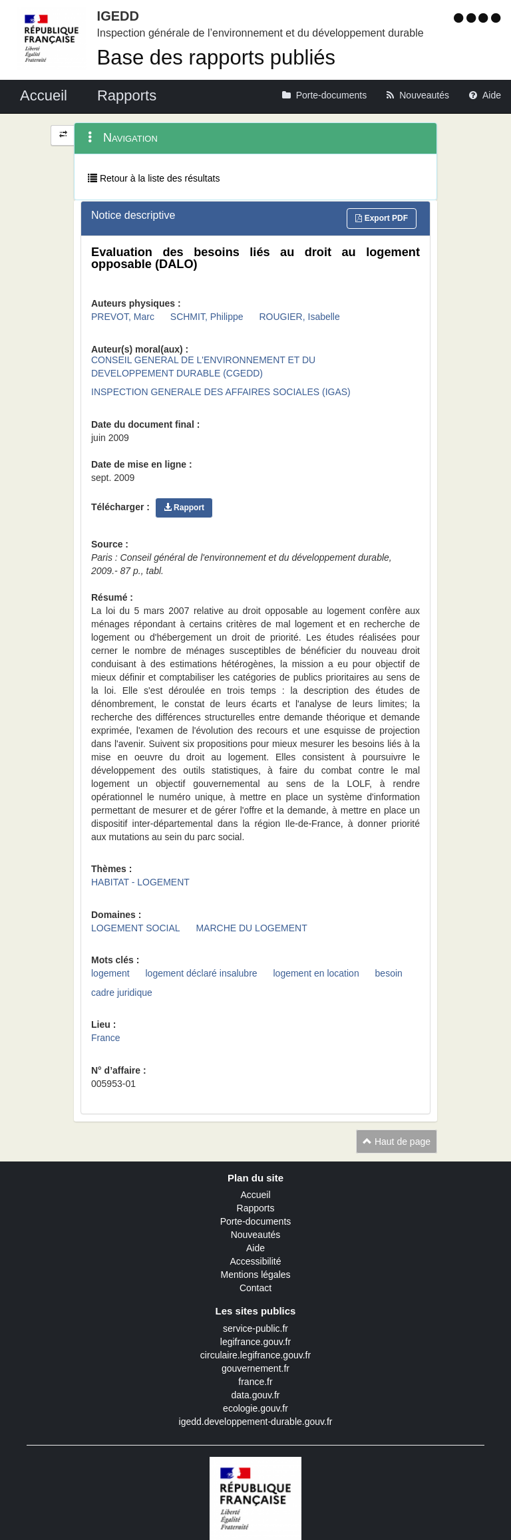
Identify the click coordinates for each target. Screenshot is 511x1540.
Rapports (256, 1208)
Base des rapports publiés (216, 57)
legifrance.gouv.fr (255, 1341)
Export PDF (381, 218)
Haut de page (396, 1141)
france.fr (255, 1381)
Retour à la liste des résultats (154, 178)
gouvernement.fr (255, 1368)
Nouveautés (256, 1234)
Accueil (255, 1194)
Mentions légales (255, 1274)
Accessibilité (255, 1261)
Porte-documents (255, 1221)
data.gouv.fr (256, 1395)
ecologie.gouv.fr (255, 1408)
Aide (255, 1248)
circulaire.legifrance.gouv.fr (255, 1355)
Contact (255, 1288)
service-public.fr (255, 1328)
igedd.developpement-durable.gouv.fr (256, 1421)
